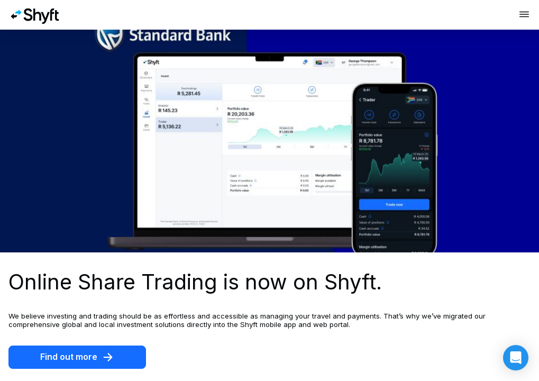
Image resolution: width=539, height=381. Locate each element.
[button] (515, 357)
